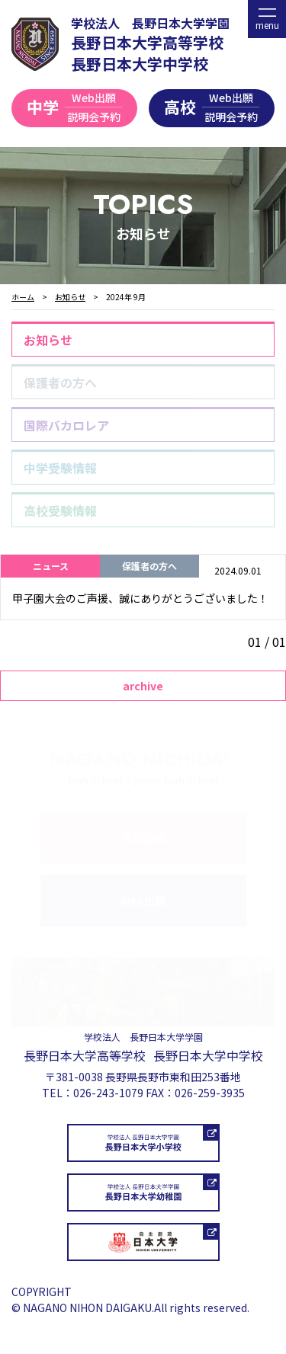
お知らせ (48, 340)
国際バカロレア (66, 425)
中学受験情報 (60, 468)
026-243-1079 (108, 1092)
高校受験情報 (60, 510)
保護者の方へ (60, 382)
